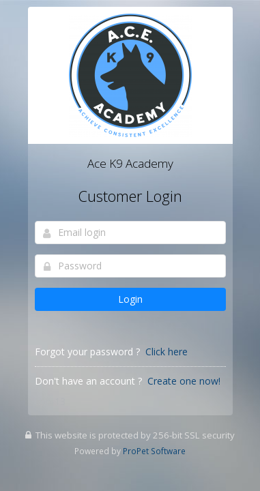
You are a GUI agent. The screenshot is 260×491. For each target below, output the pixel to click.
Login (130, 299)
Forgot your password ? (87, 351)
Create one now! (183, 380)
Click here (166, 351)
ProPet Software (154, 450)
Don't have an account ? (88, 380)
